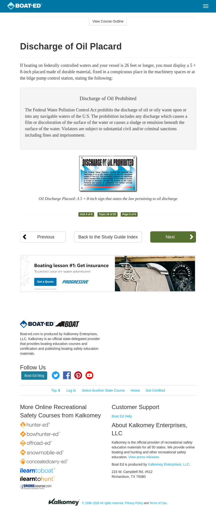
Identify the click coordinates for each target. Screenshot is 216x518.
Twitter (56, 375)
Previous (45, 237)
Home (135, 390)
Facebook (67, 375)
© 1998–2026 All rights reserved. (103, 503)
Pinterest (78, 375)
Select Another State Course (103, 390)
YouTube (89, 375)
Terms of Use (158, 503)
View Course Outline (107, 21)
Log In (71, 390)
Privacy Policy (134, 503)
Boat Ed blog (34, 375)
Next (170, 237)
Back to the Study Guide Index (108, 237)
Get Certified (155, 390)
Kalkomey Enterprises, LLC (169, 464)
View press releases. (144, 457)
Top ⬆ (55, 390)
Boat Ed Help (122, 416)
